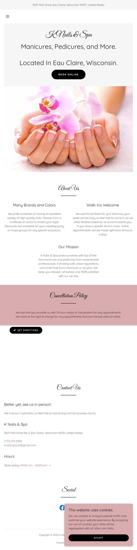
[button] (7, 16)
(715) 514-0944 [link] (13, 441)
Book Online (68, 74)
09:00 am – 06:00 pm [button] (33, 465)
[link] (68, 35)
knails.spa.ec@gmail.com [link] (20, 445)
